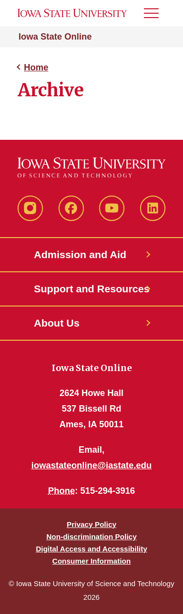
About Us (57, 323)
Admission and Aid (80, 254)
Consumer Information (91, 561)
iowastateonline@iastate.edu (91, 465)
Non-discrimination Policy (91, 536)
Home (36, 67)
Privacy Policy (92, 524)
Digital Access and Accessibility (91, 549)
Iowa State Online (55, 37)
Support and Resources (91, 288)
